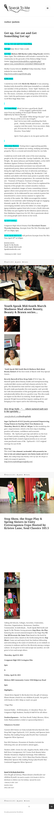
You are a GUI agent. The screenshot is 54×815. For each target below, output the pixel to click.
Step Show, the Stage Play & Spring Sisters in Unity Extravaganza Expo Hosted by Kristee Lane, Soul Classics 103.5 (26, 523)
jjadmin (19, 262)
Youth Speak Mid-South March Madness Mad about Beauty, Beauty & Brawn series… (25, 309)
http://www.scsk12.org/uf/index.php (17, 74)
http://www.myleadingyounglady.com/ (18, 461)
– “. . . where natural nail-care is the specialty (26, 410)
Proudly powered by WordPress (13, 812)
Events (26, 262)
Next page (51, 806)
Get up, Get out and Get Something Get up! (20, 34)
